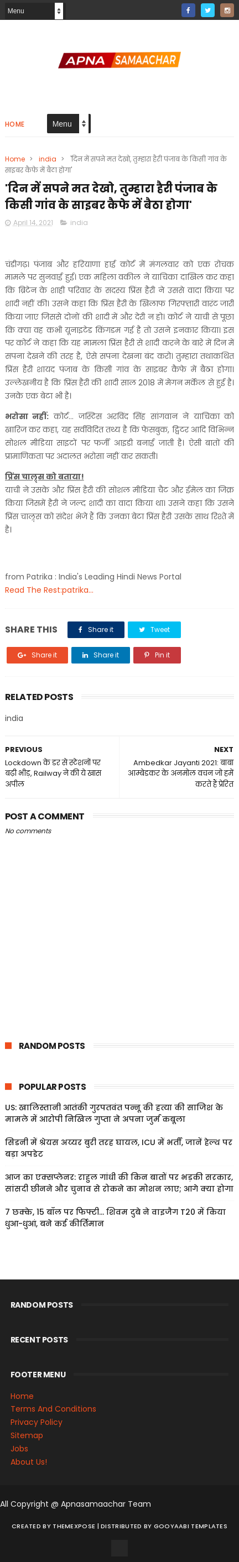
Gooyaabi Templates (190, 1526)
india (47, 159)
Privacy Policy (37, 1422)
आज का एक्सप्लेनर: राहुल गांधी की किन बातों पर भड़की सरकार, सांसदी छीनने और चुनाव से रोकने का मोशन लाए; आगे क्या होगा (119, 1183)
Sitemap (27, 1435)
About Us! (29, 1461)
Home (15, 124)
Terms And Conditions (53, 1409)
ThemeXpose (74, 1526)
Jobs (19, 1448)
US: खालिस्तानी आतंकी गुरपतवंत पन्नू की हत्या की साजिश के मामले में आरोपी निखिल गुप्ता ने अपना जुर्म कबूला (114, 1113)
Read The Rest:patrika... (49, 589)
